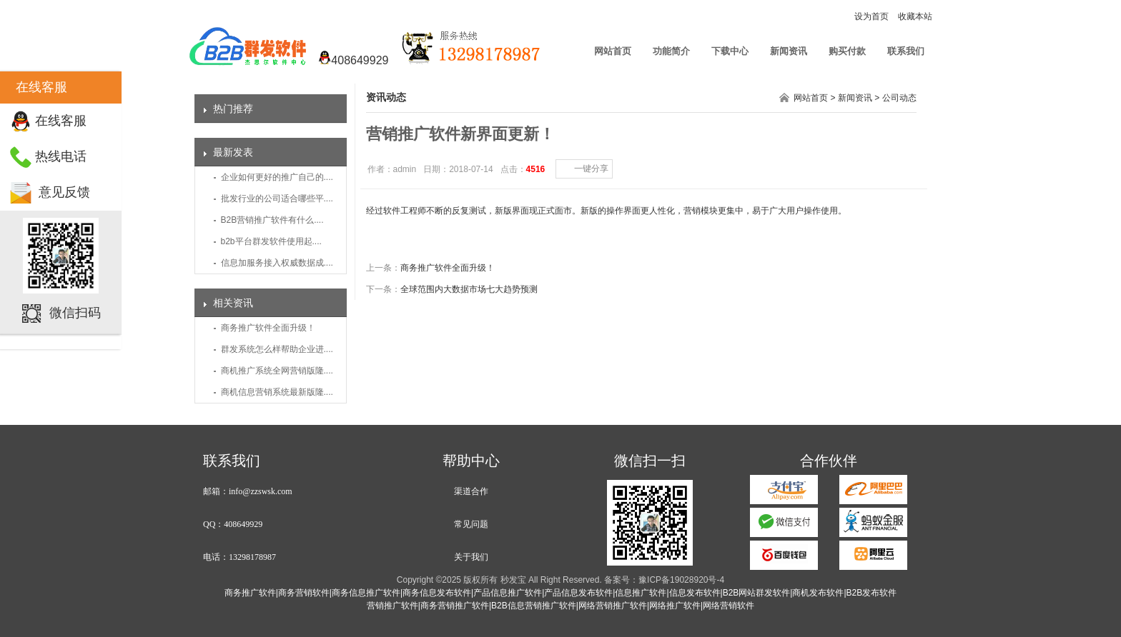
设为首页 (871, 16)
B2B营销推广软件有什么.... (272, 220)
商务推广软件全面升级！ (268, 328)
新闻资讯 (788, 51)
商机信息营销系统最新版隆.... (277, 392)
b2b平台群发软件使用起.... (271, 241)
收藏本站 (915, 16)
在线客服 (61, 121)
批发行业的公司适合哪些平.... (277, 199)
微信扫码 (75, 313)
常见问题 (471, 524)
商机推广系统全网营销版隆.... (277, 371)
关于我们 (471, 557)
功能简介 (671, 51)
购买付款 (847, 51)
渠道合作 (471, 491)
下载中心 (730, 51)
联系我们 (905, 51)
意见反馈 (64, 192)
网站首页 (612, 51)
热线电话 (61, 156)
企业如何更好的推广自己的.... (277, 177)
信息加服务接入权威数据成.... (277, 263)
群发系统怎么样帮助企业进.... (277, 349)
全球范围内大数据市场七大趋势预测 (469, 289)
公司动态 (899, 98)
